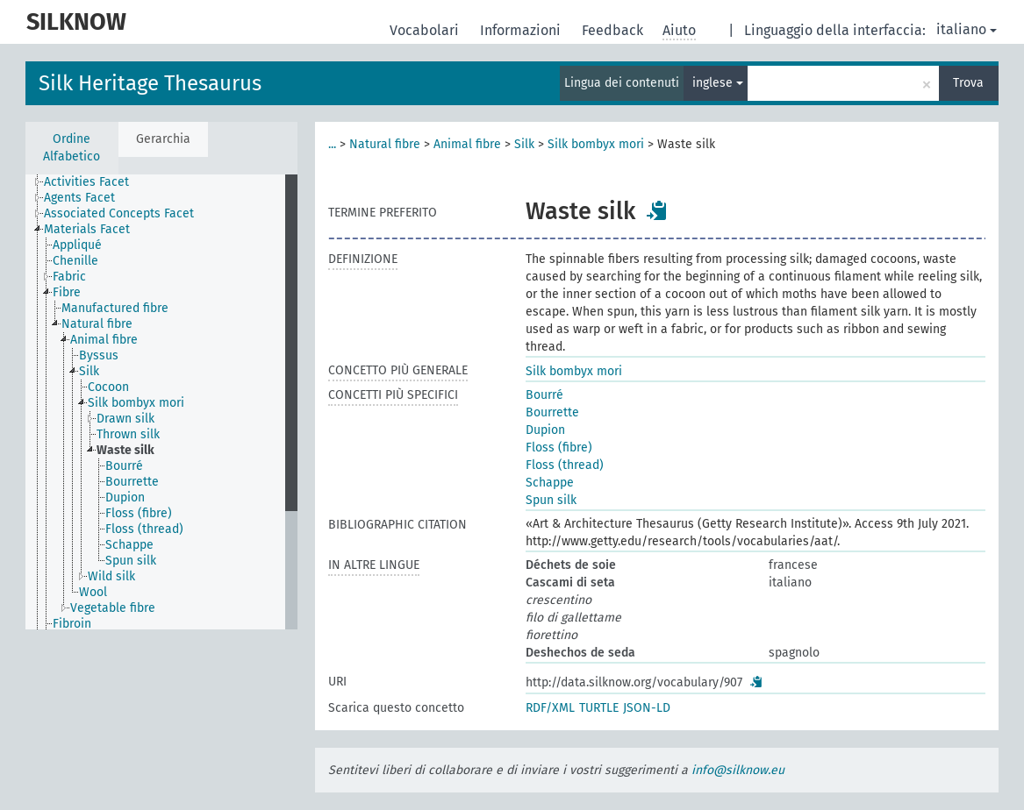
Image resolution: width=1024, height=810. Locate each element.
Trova (968, 82)
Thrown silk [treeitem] (128, 434)
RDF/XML (550, 707)
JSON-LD (646, 707)
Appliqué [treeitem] (77, 245)
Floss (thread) (565, 465)
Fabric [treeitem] (69, 276)
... (332, 144)
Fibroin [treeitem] (72, 623)
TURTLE (599, 707)
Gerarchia (163, 138)
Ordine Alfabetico (71, 147)
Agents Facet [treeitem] (79, 197)
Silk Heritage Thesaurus (150, 83)
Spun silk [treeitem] (130, 560)
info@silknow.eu (737, 770)
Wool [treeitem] (93, 592)
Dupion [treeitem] (125, 497)
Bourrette (552, 412)
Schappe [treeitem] (129, 544)
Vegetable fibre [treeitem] (112, 607)
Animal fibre (467, 144)
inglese (717, 82)
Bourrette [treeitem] (132, 481)
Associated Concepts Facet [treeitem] (119, 213)
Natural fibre (384, 144)
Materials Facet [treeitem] (87, 229)
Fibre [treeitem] (67, 292)
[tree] (161, 401)
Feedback (614, 30)
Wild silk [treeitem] (111, 576)
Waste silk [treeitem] (125, 450)
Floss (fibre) (559, 447)
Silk (524, 144)
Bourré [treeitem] (124, 465)
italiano (966, 29)
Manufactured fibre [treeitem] (114, 308)
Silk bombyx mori (596, 144)
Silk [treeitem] (89, 371)
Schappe (550, 482)
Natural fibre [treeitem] (96, 323)
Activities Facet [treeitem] (86, 181)
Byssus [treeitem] (98, 355)
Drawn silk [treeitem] (125, 418)
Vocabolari (426, 30)
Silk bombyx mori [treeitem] (136, 402)
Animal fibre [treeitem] (104, 339)
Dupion (545, 430)
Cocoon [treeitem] (108, 387)
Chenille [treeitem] (75, 260)
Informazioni (522, 30)
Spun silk (551, 500)
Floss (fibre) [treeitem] (138, 513)
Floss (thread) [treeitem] (144, 529)
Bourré (544, 394)
